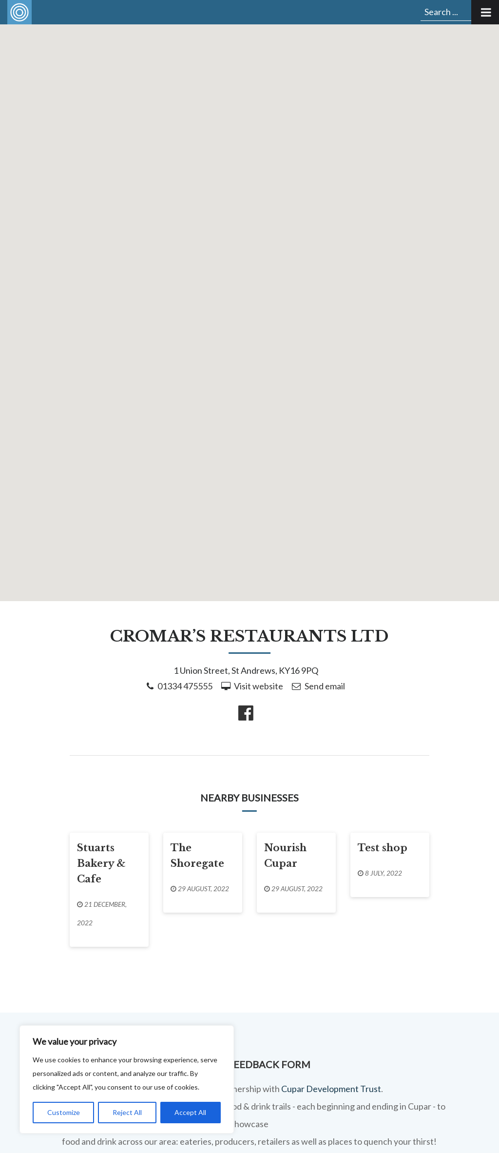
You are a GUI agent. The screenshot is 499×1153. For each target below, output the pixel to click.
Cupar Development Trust (331, 1088)
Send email (325, 686)
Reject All (127, 1112)
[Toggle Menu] (485, 12)
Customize (63, 1112)
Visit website (258, 686)
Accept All (190, 1112)
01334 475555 (184, 686)
